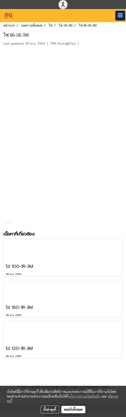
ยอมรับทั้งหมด (73, 409)
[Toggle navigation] (120, 16)
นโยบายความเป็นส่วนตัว (84, 396)
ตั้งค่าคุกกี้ (50, 409)
